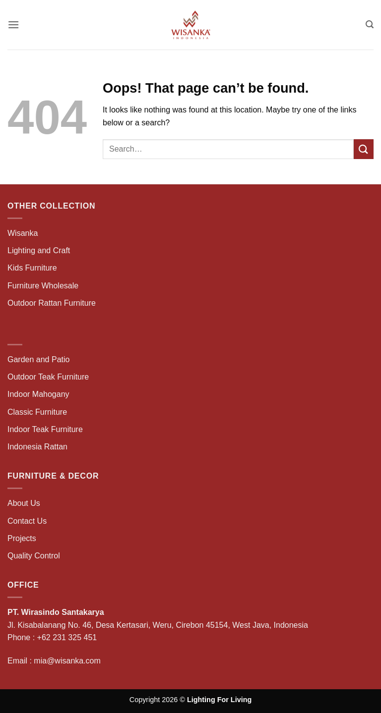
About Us (23, 503)
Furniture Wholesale (42, 285)
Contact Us (27, 521)
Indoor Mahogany (38, 394)
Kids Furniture (32, 268)
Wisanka (23, 233)
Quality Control (33, 555)
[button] (13, 24)
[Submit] (364, 149)
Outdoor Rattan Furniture (51, 303)
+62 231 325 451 (67, 637)
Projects (21, 538)
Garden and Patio (38, 359)
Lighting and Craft (38, 250)
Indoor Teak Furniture (45, 429)
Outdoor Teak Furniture (48, 377)
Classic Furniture (37, 412)
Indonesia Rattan (37, 446)
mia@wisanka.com (67, 661)
